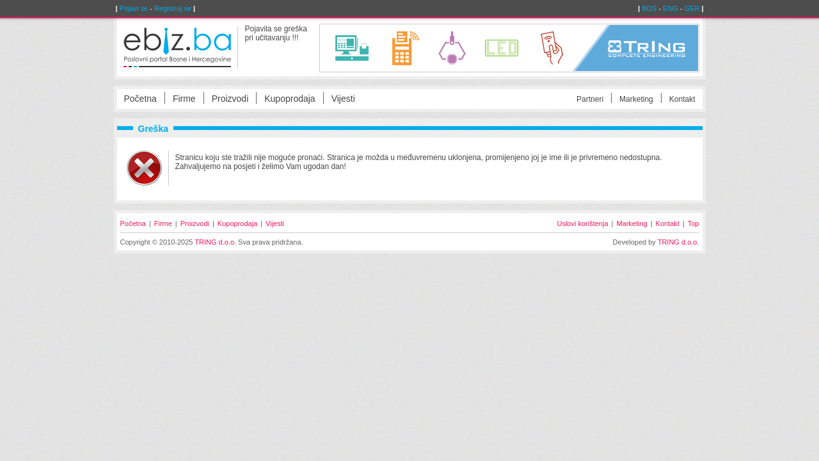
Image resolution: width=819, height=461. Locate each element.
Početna (140, 98)
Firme (184, 98)
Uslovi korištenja (582, 223)
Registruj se (172, 8)
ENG (670, 8)
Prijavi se (134, 8)
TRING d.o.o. (215, 242)
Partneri (589, 99)
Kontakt (682, 99)
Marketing (636, 99)
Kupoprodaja (289, 98)
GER (692, 8)
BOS (649, 8)
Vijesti (343, 98)
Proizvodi (230, 98)
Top (693, 223)
